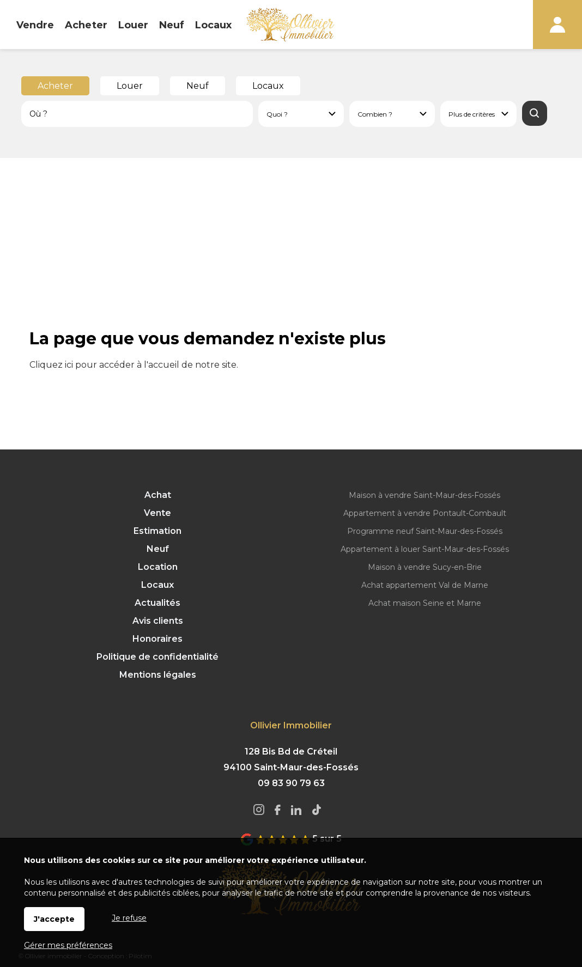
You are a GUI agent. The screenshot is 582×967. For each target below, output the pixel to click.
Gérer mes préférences (68, 945)
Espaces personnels (557, 24)
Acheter (55, 86)
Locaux (268, 86)
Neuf (197, 86)
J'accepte (54, 919)
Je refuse (129, 918)
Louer (130, 86)
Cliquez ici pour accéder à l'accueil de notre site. (133, 365)
